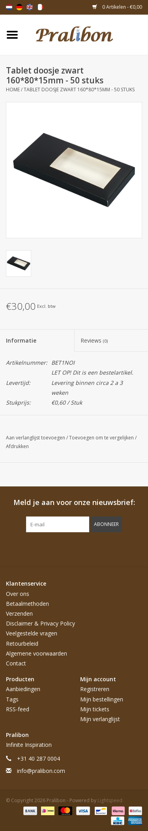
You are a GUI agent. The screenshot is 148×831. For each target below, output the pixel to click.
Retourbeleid (22, 643)
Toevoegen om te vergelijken (102, 437)
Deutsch (19, 7)
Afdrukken (17, 446)
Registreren (94, 689)
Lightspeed (109, 800)
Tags (12, 699)
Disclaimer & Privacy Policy (40, 623)
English (29, 7)
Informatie (21, 340)
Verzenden (19, 613)
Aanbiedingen (23, 689)
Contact (16, 663)
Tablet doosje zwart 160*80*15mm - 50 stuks (79, 89)
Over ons (17, 593)
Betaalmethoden (27, 603)
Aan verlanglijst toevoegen (36, 437)
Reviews (94, 340)
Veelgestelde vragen (31, 633)
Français (40, 7)
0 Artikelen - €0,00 (117, 7)
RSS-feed (17, 709)
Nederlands (9, 7)
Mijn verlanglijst (100, 719)
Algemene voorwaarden (36, 653)
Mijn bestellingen (101, 699)
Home (13, 89)
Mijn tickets (94, 709)
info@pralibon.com (41, 770)
